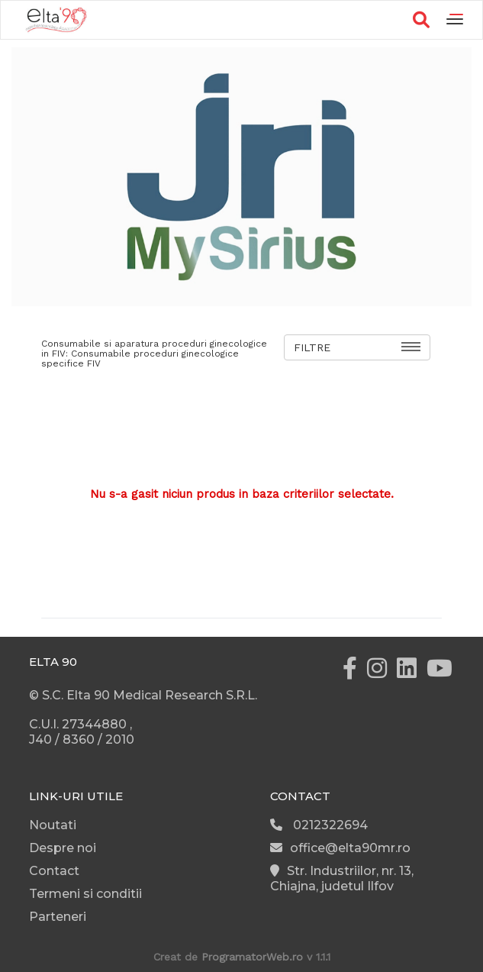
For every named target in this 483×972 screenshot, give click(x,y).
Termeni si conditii (85, 893)
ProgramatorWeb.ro (252, 957)
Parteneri (57, 916)
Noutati (52, 825)
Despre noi (62, 848)
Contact (54, 871)
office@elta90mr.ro (340, 848)
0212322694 (319, 825)
